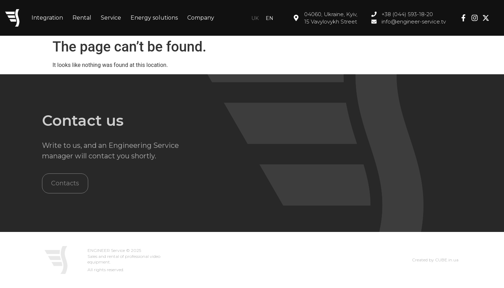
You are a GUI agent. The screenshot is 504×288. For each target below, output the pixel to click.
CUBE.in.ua (446, 259)
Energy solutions (154, 17)
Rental (81, 17)
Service (111, 17)
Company (200, 17)
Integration (47, 17)
